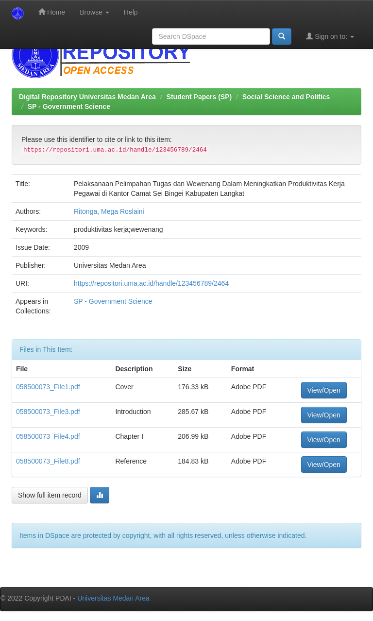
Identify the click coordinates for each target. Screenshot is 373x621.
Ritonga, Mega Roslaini (109, 211)
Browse (94, 12)
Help (131, 12)
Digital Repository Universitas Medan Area (87, 97)
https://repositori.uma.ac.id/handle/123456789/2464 (151, 283)
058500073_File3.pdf (48, 411)
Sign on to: (330, 36)
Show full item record (50, 495)
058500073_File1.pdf (48, 387)
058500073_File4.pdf (48, 436)
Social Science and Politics (286, 97)
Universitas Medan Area (113, 598)
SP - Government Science (69, 106)
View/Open (323, 390)
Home (51, 12)
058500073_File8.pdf (48, 461)
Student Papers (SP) (199, 97)
